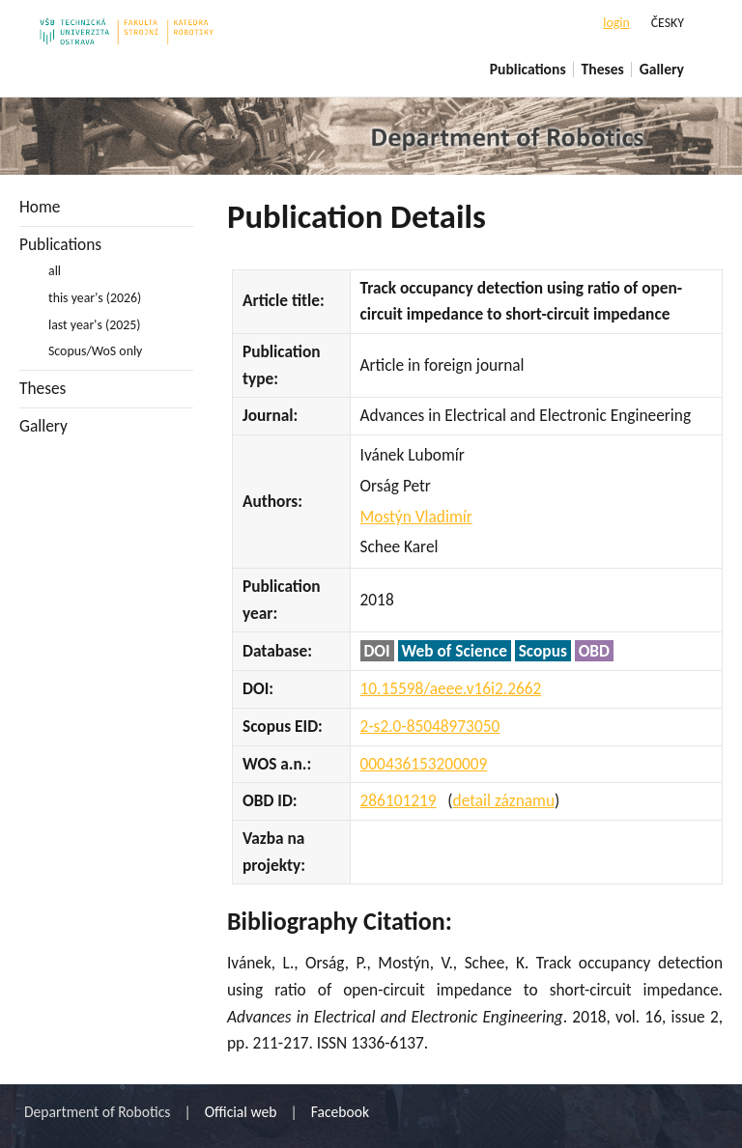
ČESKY (667, 22)
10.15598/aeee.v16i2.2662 (451, 688)
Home (39, 206)
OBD (594, 650)
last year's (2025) (94, 325)
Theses (603, 69)
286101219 (398, 800)
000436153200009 (424, 763)
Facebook (340, 1112)
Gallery (662, 69)
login (616, 22)
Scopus (543, 650)
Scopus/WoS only (95, 351)
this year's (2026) (94, 298)
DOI (377, 650)
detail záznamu (504, 800)
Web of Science (454, 650)
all (54, 271)
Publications (528, 69)
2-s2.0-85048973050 (430, 726)
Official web (241, 1112)
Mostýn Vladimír (416, 516)
